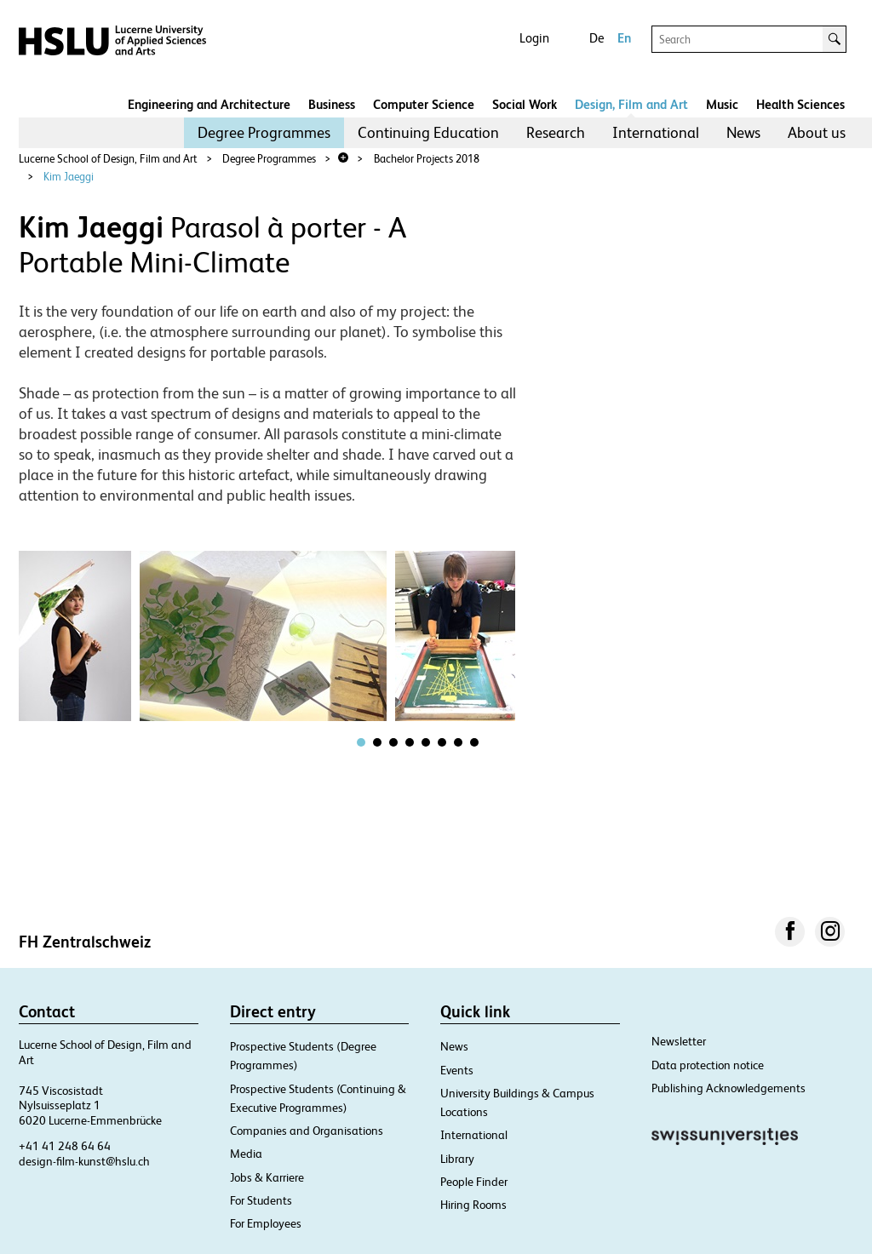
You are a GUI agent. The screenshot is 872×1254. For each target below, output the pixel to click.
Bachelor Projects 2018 (426, 158)
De (596, 38)
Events (456, 1070)
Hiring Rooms (473, 1204)
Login (534, 38)
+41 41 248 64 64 (65, 1146)
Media (246, 1153)
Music (722, 104)
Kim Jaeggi (68, 176)
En (624, 38)
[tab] (361, 742)
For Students (261, 1200)
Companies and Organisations (306, 1130)
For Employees (265, 1223)
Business (331, 104)
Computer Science (423, 104)
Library (457, 1158)
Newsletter (678, 1041)
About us (817, 132)
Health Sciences (800, 104)
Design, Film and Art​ (631, 104)
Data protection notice (707, 1065)
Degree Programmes (264, 132)
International (655, 132)
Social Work (524, 104)
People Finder (474, 1181)
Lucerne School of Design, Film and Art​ (108, 158)
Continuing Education (428, 132)
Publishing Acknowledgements (728, 1088)
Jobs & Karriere (267, 1177)
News (743, 132)
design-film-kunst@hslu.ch (84, 1161)
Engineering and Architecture (209, 104)
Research (555, 132)
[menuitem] (264, 132)
